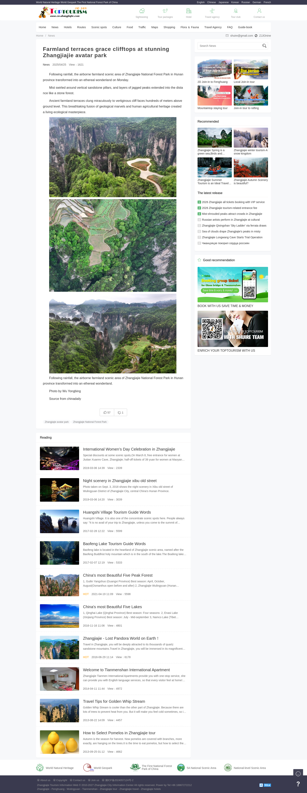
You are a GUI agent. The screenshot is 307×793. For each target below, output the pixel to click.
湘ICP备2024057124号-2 (119, 780)
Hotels (68, 27)
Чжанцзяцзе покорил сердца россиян (225, 243)
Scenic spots (99, 27)
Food (130, 27)
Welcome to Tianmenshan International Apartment (126, 670)
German (257, 2)
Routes (81, 27)
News (54, 27)
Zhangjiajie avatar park (57, 422)
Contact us (79, 780)
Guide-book (245, 27)
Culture (116, 27)
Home (42, 27)
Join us (95, 780)
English (201, 2)
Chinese (211, 2)
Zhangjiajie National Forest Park (90, 422)
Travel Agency (213, 27)
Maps (154, 27)
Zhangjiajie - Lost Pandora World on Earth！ (121, 638)
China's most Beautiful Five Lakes (112, 607)
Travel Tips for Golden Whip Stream (114, 701)
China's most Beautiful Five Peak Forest (118, 575)
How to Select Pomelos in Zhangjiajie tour (119, 733)
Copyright (61, 780)
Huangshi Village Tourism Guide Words (117, 512)
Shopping (169, 27)
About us (45, 780)
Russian (245, 2)
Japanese (224, 2)
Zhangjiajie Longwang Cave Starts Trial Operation (232, 237)
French (267, 2)
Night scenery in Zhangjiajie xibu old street (120, 481)
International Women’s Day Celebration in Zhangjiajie (129, 449)
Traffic (142, 27)
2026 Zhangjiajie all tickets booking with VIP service (233, 202)
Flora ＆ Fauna (190, 27)
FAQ (230, 27)
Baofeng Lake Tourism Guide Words (114, 544)
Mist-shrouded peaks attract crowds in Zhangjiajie (232, 213)
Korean (235, 2)
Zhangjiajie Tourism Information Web (57, 785)
